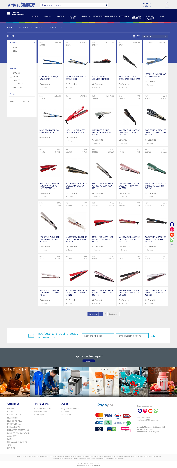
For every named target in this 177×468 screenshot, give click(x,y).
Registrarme (147, 6)
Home (9, 27)
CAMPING (11, 411)
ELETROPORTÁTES (14, 421)
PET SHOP (11, 448)
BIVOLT (14, 47)
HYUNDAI (15, 77)
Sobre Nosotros (40, 411)
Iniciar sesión (147, 4)
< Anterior (93, 314)
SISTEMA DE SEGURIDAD (17, 442)
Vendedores (66, 414)
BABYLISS (15, 73)
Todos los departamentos (18, 13)
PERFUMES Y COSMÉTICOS (18, 430)
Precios (22, 94)
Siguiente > (113, 314)
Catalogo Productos (42, 408)
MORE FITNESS (17, 87)
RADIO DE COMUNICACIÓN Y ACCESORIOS (18, 435)
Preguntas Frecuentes (70, 408)
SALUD (10, 439)
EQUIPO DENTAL (14, 424)
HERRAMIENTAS (13, 427)
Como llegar (39, 414)
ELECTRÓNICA (12, 418)
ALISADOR (53, 27)
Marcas (22, 68)
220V (13, 51)
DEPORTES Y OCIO (14, 414)
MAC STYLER (16, 84)
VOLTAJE (22, 42)
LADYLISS (15, 80)
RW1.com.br (97, 465)
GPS (9, 445)
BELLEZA (38, 27)
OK (153, 335)
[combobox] (155, 36)
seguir (88, 361)
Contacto (65, 411)
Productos (23, 27)
